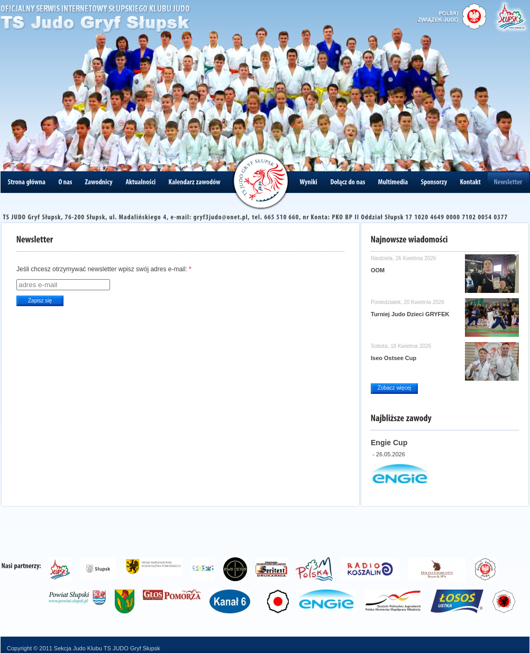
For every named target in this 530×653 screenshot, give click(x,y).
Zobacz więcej (394, 388)
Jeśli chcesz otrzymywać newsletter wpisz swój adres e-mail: (103, 269)
